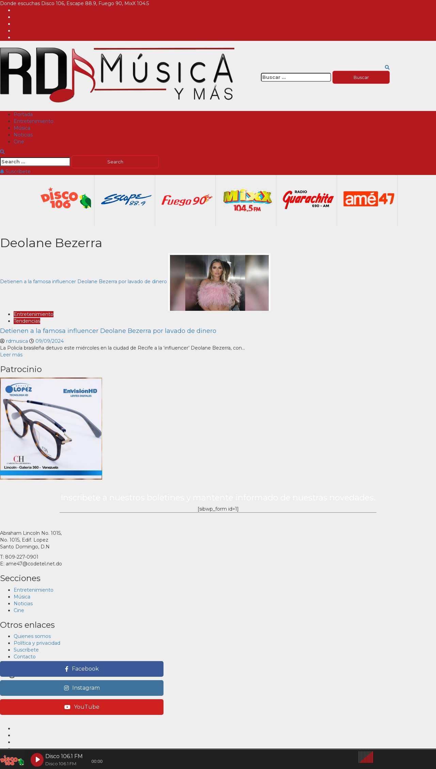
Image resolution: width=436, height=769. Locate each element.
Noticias (23, 135)
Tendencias (27, 321)
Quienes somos (32, 636)
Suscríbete (15, 172)
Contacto (25, 657)
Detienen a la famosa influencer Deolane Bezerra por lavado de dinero (83, 281)
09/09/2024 (49, 341)
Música (22, 128)
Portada (23, 114)
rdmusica (17, 341)
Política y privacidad (37, 643)
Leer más (11, 355)
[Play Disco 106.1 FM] (37, 760)
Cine (19, 142)
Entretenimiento (33, 121)
